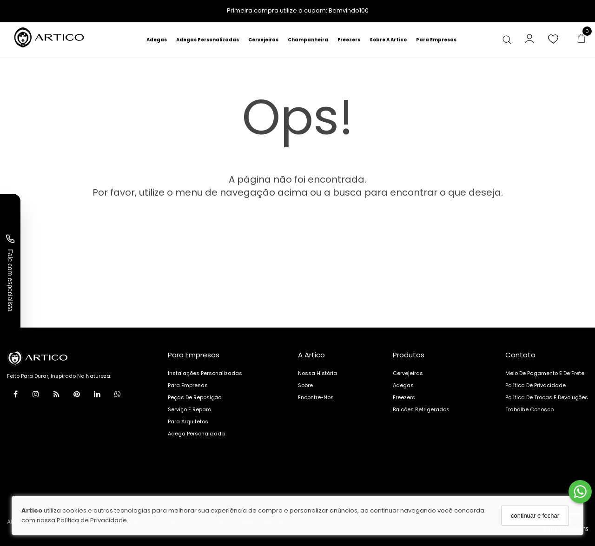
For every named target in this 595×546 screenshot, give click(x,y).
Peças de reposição (194, 397)
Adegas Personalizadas (207, 39)
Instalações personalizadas (205, 373)
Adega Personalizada (196, 433)
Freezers (348, 39)
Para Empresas (436, 39)
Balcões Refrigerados (421, 409)
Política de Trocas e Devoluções (546, 397)
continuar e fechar (535, 515)
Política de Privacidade (92, 520)
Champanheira (308, 39)
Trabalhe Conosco (529, 409)
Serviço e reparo (189, 409)
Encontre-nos (316, 397)
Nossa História (317, 373)
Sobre (305, 385)
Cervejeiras (263, 39)
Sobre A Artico (388, 39)
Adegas (156, 39)
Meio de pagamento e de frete (544, 373)
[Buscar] (510, 39)
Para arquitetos (188, 421)
